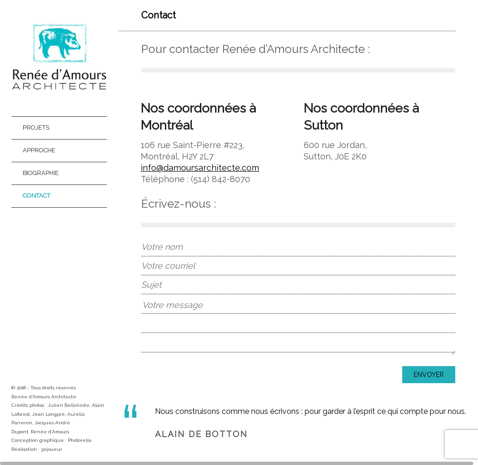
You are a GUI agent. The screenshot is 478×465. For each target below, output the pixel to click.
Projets (36, 127)
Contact (36, 195)
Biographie (41, 172)
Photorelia (79, 440)
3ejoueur (51, 449)
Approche (39, 150)
